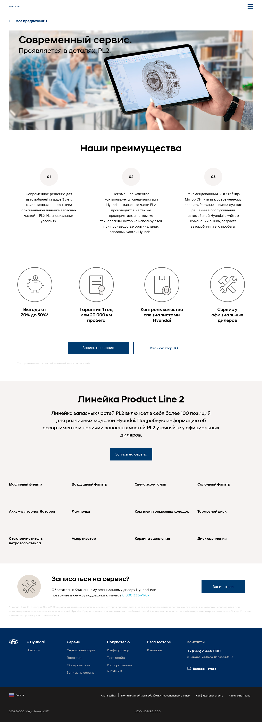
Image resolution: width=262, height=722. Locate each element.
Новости (33, 650)
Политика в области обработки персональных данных (155, 695)
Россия (16, 695)
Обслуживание (78, 665)
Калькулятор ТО (164, 348)
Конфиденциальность (209, 695)
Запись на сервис (98, 347)
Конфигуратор (118, 650)
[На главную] (14, 6)
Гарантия (74, 657)
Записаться (223, 586)
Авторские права (239, 695)
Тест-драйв (116, 657)
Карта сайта (108, 695)
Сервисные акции (81, 650)
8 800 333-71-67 (135, 595)
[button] (13, 641)
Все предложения (28, 21)
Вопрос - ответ (201, 669)
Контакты (154, 650)
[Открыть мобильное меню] (250, 6)
